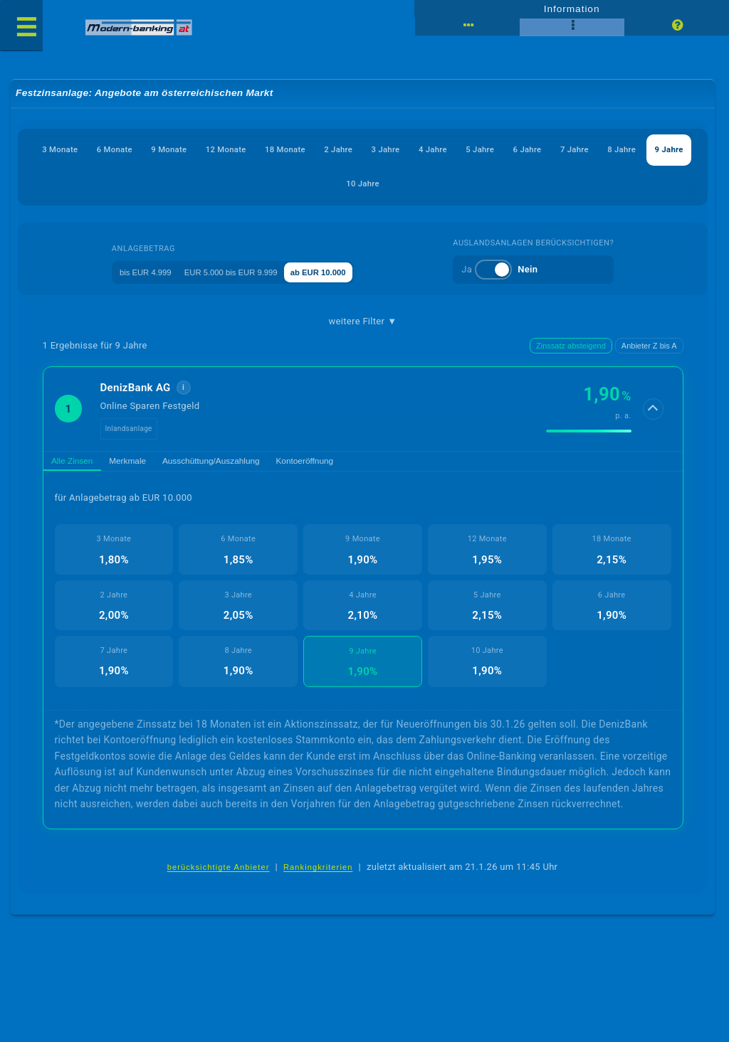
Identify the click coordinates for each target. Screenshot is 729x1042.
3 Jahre (478, 149)
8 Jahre (330, 184)
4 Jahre (538, 149)
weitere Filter (363, 321)
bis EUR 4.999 (134, 271)
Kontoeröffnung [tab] (347, 463)
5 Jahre (598, 149)
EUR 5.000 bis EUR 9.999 (241, 271)
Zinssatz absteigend (571, 346)
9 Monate (208, 149)
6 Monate (140, 149)
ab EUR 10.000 (350, 271)
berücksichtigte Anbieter (218, 872)
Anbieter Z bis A (649, 346)
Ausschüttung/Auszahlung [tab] (240, 463)
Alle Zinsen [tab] (77, 463)
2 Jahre (419, 149)
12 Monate (279, 149)
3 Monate (72, 149)
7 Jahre (270, 184)
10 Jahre (452, 184)
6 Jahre (657, 149)
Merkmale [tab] (143, 463)
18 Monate (352, 149)
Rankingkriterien (318, 872)
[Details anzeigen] (654, 409)
